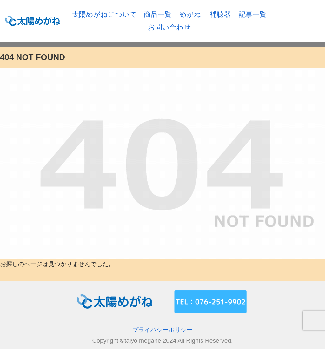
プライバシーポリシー (162, 329)
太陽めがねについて (104, 14)
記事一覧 (253, 14)
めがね (190, 14)
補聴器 (220, 14)
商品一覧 (158, 14)
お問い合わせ (169, 27)
